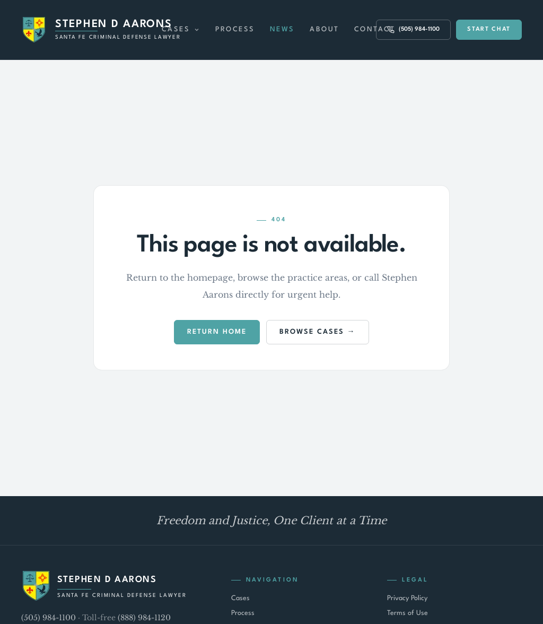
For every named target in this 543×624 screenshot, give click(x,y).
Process (235, 29)
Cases (176, 29)
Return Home (217, 331)
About (324, 29)
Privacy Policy (407, 598)
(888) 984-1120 (144, 617)
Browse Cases (311, 331)
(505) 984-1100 (48, 617)
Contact (375, 29)
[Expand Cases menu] (196, 29)
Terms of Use (407, 613)
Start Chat (489, 29)
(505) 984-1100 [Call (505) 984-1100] (413, 29)
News (282, 29)
